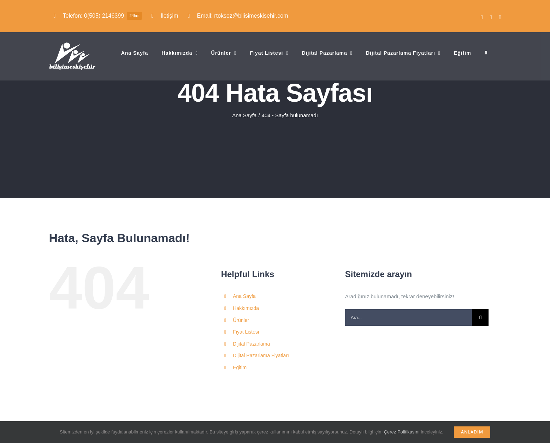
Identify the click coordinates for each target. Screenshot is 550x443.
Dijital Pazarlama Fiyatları (261, 355)
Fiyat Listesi (246, 332)
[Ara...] (408, 317)
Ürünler (241, 320)
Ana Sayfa (244, 296)
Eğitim (240, 367)
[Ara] (480, 317)
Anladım (472, 432)
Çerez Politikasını (402, 432)
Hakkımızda (246, 308)
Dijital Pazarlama (251, 344)
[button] (486, 53)
